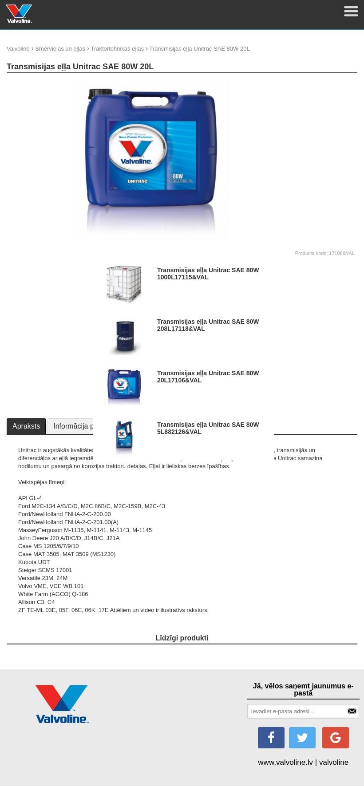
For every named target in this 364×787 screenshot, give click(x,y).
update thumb (308, 84)
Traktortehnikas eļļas (117, 48)
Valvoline (18, 48)
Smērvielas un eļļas (60, 48)
